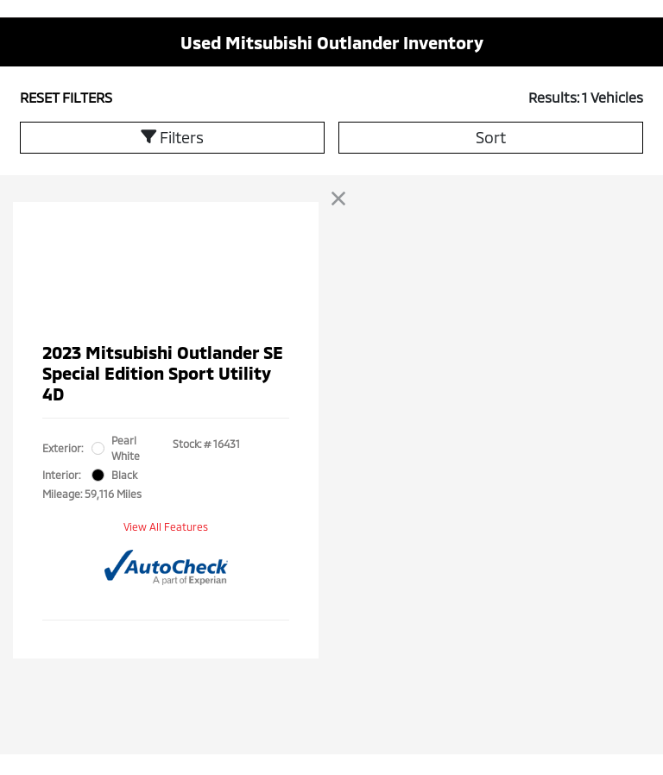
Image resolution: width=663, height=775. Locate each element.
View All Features (165, 526)
